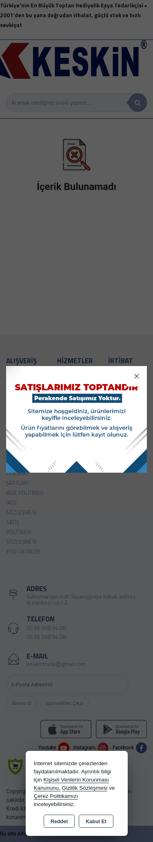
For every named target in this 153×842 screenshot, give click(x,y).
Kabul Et (96, 821)
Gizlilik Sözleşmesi (85, 788)
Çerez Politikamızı (56, 796)
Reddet (59, 821)
